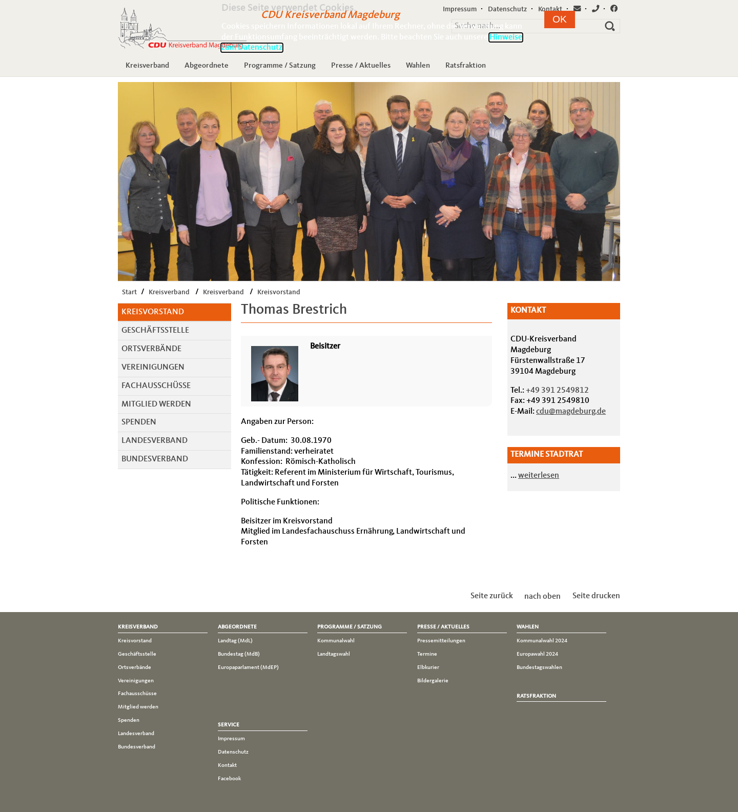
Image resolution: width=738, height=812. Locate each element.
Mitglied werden (156, 404)
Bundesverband (154, 459)
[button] (559, 19)
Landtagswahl (333, 654)
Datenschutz (233, 752)
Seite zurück (491, 596)
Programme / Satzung (280, 66)
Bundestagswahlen (539, 667)
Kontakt (227, 765)
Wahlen (418, 66)
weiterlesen (538, 476)
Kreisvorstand (278, 292)
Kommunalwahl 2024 (542, 641)
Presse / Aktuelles (361, 66)
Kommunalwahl (336, 641)
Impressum (231, 739)
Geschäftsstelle (155, 331)
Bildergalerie (432, 681)
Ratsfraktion (465, 66)
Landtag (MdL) (235, 641)
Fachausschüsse (156, 386)
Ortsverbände (151, 349)
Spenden (138, 422)
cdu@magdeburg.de (571, 412)
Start (129, 292)
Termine (427, 654)
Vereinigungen (152, 367)
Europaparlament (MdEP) (248, 667)
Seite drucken (596, 596)
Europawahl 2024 (537, 654)
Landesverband (154, 441)
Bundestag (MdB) (239, 654)
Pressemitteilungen (441, 641)
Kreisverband (147, 66)
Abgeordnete (206, 66)
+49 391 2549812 (557, 391)
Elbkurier (428, 667)
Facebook (229, 779)
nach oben (542, 596)
